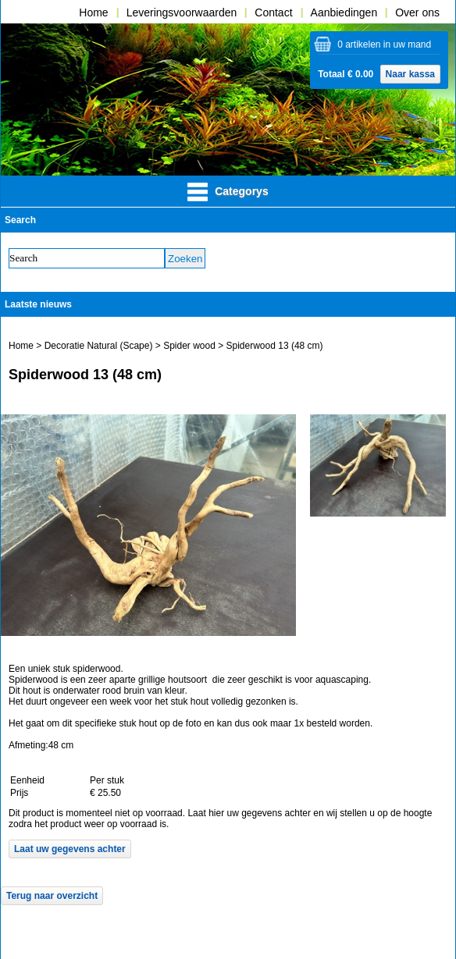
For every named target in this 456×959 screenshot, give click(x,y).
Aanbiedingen (344, 12)
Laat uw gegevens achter (70, 849)
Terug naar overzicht (52, 895)
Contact (273, 12)
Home (93, 12)
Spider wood (190, 345)
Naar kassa (410, 74)
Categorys (227, 192)
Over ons (417, 12)
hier (216, 813)
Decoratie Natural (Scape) (99, 345)
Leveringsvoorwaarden (181, 12)
